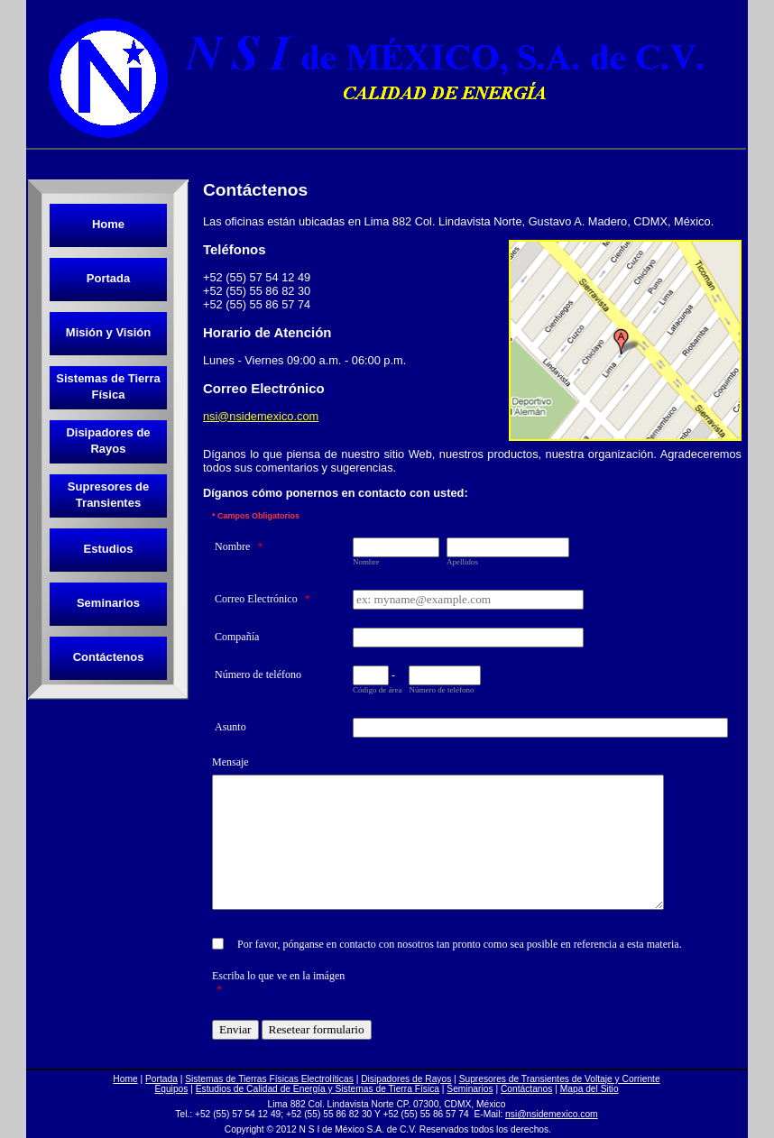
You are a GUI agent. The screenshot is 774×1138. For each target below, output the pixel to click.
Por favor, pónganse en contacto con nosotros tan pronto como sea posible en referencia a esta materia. (459, 944)
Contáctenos (108, 657)
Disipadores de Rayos (108, 440)
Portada (108, 278)
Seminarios (108, 603)
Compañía (237, 636)
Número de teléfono (258, 674)
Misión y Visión (108, 332)
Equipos (171, 1089)
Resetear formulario (316, 1029)
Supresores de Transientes (108, 494)
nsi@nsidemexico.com (260, 416)
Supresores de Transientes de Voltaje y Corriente (559, 1079)
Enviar (235, 1029)
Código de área (377, 689)
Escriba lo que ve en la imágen (278, 982)
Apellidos (462, 561)
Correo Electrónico (262, 598)
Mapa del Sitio (589, 1089)
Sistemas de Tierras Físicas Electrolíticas (269, 1079)
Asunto (230, 726)
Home (108, 224)
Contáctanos (526, 1089)
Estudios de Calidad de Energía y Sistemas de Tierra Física (317, 1089)
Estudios (109, 548)
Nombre (239, 546)
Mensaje (230, 762)
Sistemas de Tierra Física (108, 386)
